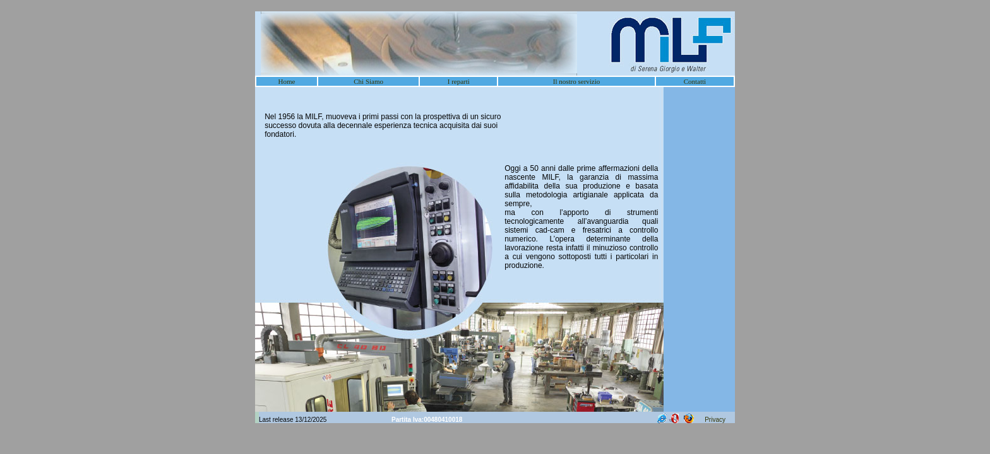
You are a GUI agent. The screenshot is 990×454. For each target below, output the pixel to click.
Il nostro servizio (576, 81)
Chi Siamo (368, 81)
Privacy (715, 419)
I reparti (459, 81)
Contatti (695, 81)
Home (286, 81)
